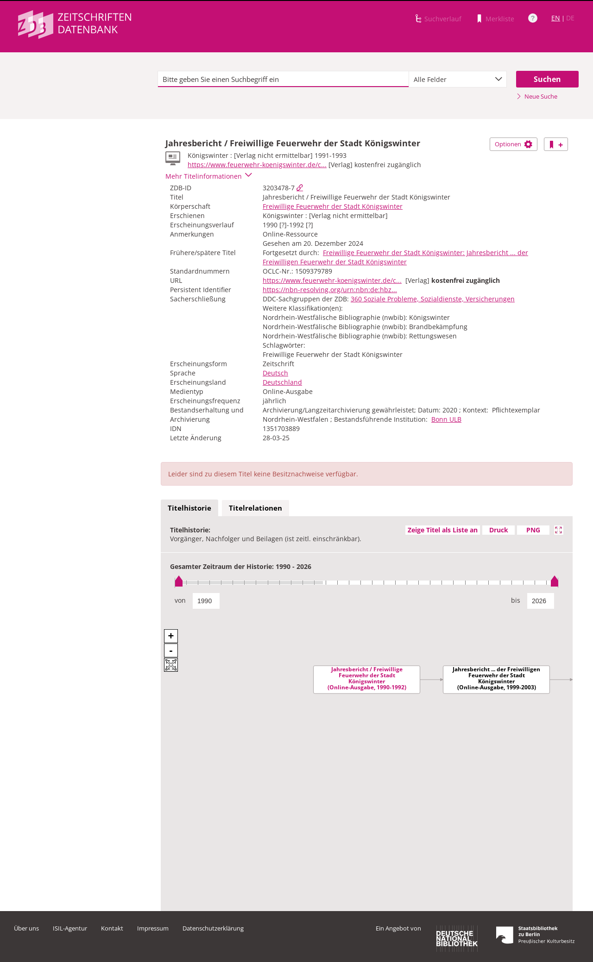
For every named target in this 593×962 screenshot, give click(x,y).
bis (515, 600)
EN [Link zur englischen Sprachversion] (555, 17)
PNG (533, 529)
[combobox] (458, 79)
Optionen (513, 144)
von (180, 600)
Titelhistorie (189, 507)
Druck (498, 529)
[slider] (367, 582)
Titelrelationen (255, 507)
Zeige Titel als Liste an (443, 529)
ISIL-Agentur (70, 928)
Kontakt (112, 928)
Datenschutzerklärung (213, 928)
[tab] (189, 508)
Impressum (153, 928)
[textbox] (283, 79)
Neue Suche (536, 96)
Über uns (26, 928)
